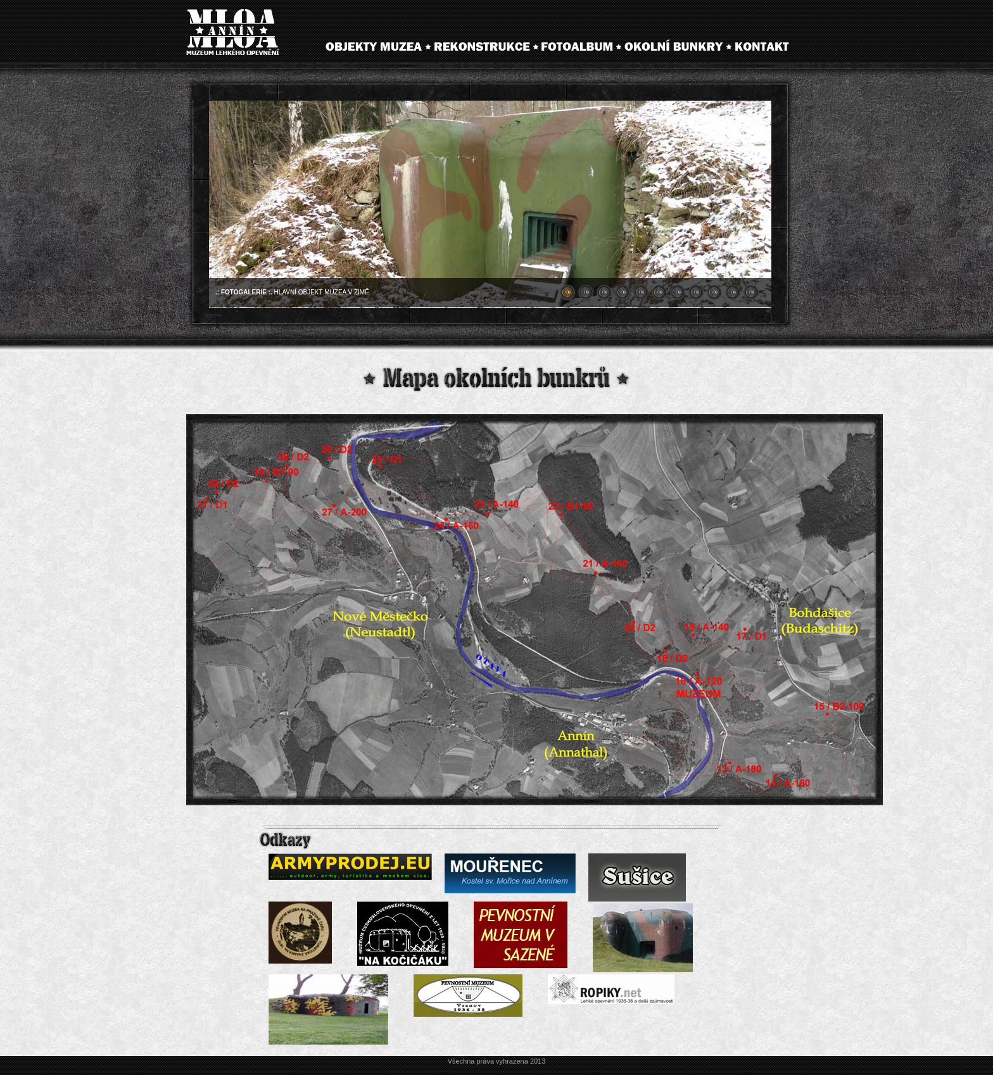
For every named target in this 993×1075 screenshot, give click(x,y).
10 (732, 292)
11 (751, 292)
